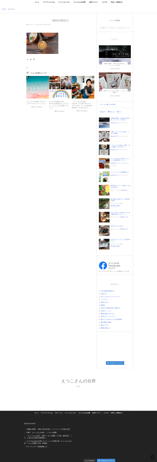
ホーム (37, 3)
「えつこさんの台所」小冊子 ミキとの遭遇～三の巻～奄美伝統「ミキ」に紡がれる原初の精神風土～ (48, 437)
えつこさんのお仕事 (79, 3)
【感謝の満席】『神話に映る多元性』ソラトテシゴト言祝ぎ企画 (48, 429)
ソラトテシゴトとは (48, 3)
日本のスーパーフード (118, 163)
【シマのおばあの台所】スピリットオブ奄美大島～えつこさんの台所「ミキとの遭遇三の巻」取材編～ (48, 442)
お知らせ (114, 122)
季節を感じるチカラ (107, 314)
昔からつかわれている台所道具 (111, 319)
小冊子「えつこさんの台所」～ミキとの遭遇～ (120, 132)
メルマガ (104, 3)
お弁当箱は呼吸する (107, 291)
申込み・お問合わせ (116, 3)
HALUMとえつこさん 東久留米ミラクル (121, 240)
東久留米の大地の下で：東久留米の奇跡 (120, 199)
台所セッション (106, 311)
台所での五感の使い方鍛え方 (110, 308)
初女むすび (125, 229)
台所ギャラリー (93, 3)
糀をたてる (125, 217)
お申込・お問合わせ (116, 413)
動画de (103, 305)
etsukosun (30, 24)
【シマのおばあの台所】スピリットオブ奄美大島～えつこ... (120, 159)
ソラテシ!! (104, 299)
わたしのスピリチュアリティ (111, 297)
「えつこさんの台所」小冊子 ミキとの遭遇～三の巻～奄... (120, 145)
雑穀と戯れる (105, 328)
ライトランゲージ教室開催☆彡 (120, 172)
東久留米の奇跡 (115, 206)
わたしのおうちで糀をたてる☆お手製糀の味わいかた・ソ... (120, 213)
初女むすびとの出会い (118, 226)
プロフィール (58, 413)
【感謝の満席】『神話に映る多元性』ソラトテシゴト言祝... (120, 119)
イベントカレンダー (64, 3)
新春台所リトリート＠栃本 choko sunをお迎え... (120, 186)
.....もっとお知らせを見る (107, 104)
